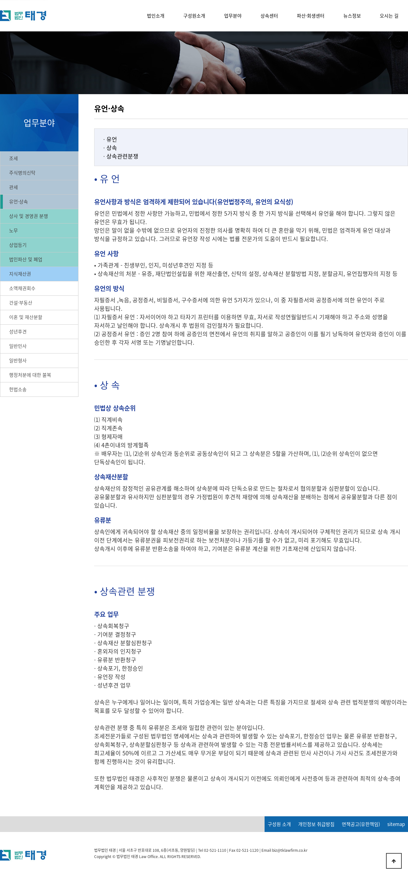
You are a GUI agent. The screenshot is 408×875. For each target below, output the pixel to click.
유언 (111, 139)
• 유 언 (107, 178)
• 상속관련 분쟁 (124, 591)
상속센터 (269, 15)
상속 (111, 147)
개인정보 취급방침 (316, 824)
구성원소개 (194, 15)
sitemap (396, 824)
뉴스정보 (352, 15)
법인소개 (155, 15)
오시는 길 (389, 15)
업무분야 (233, 15)
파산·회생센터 (311, 15)
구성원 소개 (279, 824)
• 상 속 (107, 385)
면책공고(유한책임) (361, 824)
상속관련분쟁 (122, 156)
